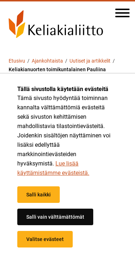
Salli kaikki (38, 194)
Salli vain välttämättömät (55, 217)
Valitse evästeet (45, 239)
